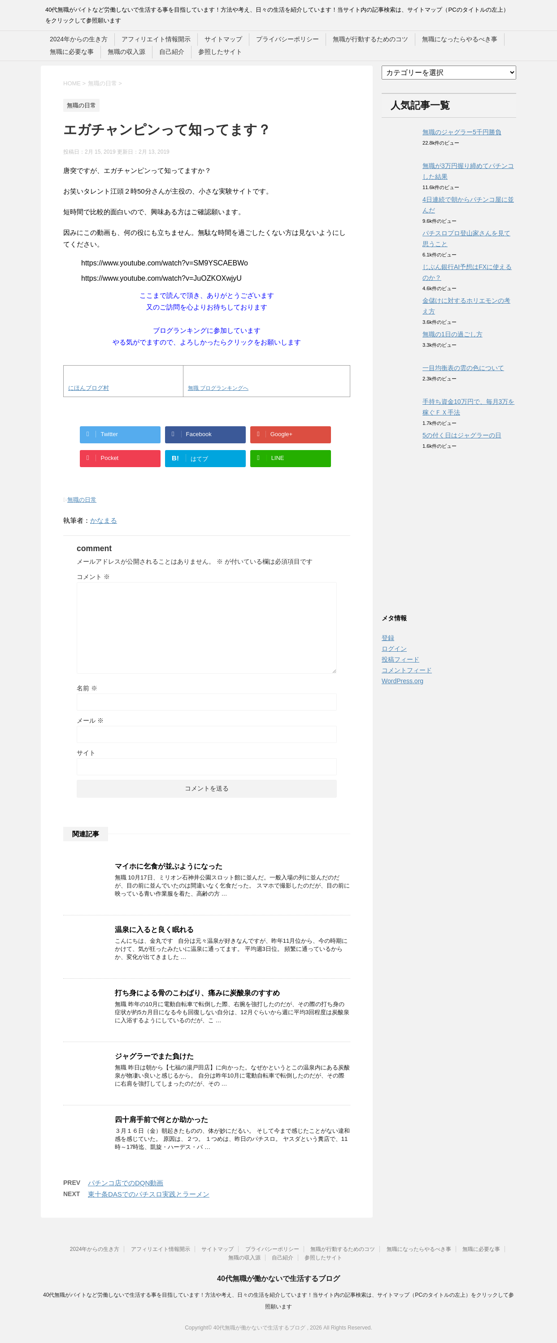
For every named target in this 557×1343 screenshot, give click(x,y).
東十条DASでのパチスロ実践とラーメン (148, 1194)
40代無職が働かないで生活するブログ (278, 1278)
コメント (93, 576)
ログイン (394, 648)
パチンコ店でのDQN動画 (125, 1183)
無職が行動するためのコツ (370, 39)
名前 (87, 688)
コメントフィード (407, 670)
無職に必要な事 (72, 51)
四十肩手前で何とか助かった (161, 1119)
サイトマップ (223, 39)
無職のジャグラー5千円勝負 (461, 132)
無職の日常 (81, 499)
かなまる (103, 520)
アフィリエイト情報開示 (156, 39)
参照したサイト (220, 51)
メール (90, 720)
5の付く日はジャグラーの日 (461, 435)
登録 (388, 637)
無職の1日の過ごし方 (452, 334)
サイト (86, 752)
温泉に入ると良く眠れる (154, 929)
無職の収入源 (126, 51)
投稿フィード (400, 659)
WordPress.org (402, 681)
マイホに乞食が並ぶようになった (168, 866)
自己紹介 (171, 51)
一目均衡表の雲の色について (463, 367)
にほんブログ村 (88, 387)
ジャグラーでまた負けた (154, 1056)
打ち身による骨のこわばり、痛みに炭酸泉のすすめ (197, 993)
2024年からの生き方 (79, 39)
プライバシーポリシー (287, 39)
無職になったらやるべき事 (459, 39)
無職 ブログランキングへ (218, 388)
